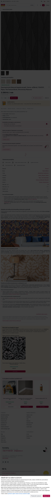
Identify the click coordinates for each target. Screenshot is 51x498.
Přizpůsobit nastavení (36, 496)
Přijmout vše (46, 496)
